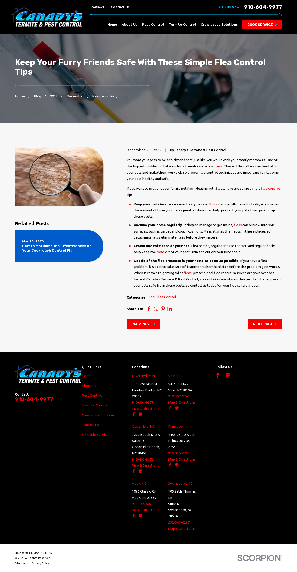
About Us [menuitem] (129, 24)
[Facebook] (217, 375)
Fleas (213, 204)
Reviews (97, 7)
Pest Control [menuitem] (153, 24)
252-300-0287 (179, 522)
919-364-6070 (142, 504)
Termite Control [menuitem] (182, 24)
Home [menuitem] (112, 24)
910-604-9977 (263, 7)
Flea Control (166, 297)
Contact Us (120, 7)
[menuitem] (21, 563)
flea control (270, 188)
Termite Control (95, 405)
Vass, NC (175, 376)
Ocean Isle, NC (143, 426)
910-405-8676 (142, 459)
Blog (151, 297)
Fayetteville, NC (144, 376)
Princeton (176, 426)
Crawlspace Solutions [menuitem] (219, 24)
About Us (89, 386)
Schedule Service (95, 435)
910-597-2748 (179, 396)
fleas (218, 166)
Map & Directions (145, 409)
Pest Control (92, 395)
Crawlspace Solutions (99, 415)
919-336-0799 (179, 453)
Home (87, 376)
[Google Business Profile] (228, 375)
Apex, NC (139, 483)
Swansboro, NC (180, 483)
